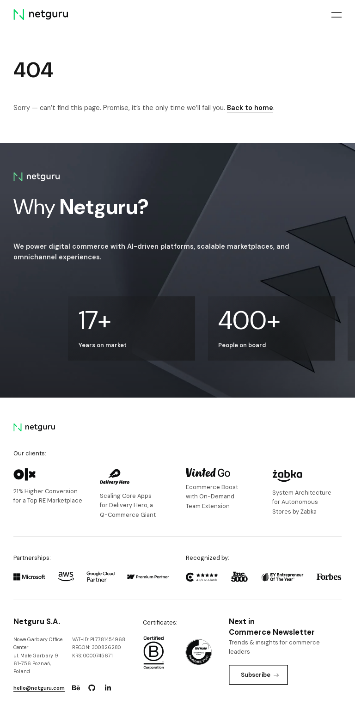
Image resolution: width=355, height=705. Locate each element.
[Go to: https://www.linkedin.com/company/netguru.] (107, 687)
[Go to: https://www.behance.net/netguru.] (75, 687)
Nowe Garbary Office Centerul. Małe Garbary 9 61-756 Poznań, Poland (37, 655)
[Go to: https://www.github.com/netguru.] (92, 687)
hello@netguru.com (39, 688)
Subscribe (260, 675)
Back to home (250, 108)
